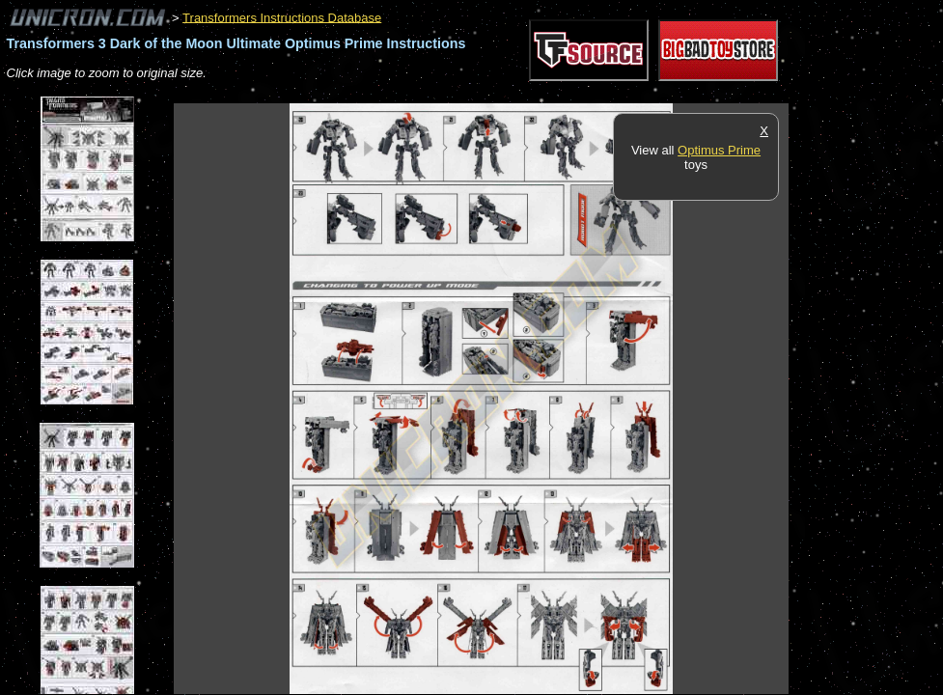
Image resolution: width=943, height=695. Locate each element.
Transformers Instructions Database (281, 17)
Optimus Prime (719, 150)
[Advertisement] (525, 93)
